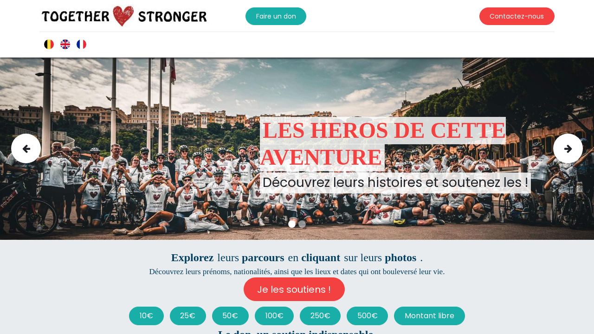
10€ (146, 315)
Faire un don (276, 16)
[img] (34, 149)
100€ (274, 315)
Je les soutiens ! (294, 289)
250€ (320, 315)
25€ (187, 315)
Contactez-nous (517, 16)
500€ (367, 315)
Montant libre (429, 315)
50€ (230, 315)
